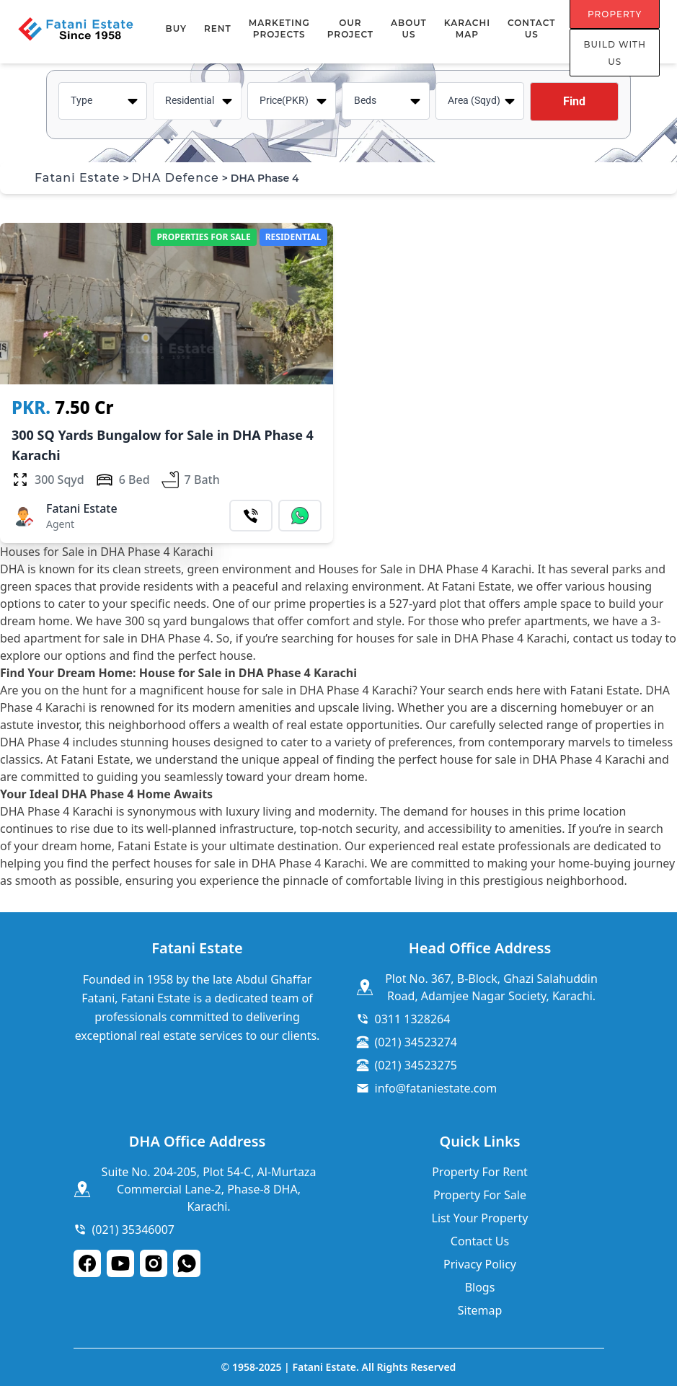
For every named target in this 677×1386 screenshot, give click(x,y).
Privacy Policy (479, 1264)
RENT (217, 28)
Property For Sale (479, 1195)
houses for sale (195, 863)
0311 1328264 (413, 1019)
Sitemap (480, 1310)
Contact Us (531, 28)
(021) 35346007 (133, 1229)
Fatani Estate (77, 178)
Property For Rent (480, 1172)
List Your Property (480, 1218)
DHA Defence (175, 178)
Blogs (480, 1287)
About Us (409, 28)
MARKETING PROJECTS (279, 28)
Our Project (350, 28)
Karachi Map (467, 28)
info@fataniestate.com (436, 1088)
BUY (176, 28)
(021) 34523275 (416, 1065)
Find (574, 101)
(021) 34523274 (416, 1042)
